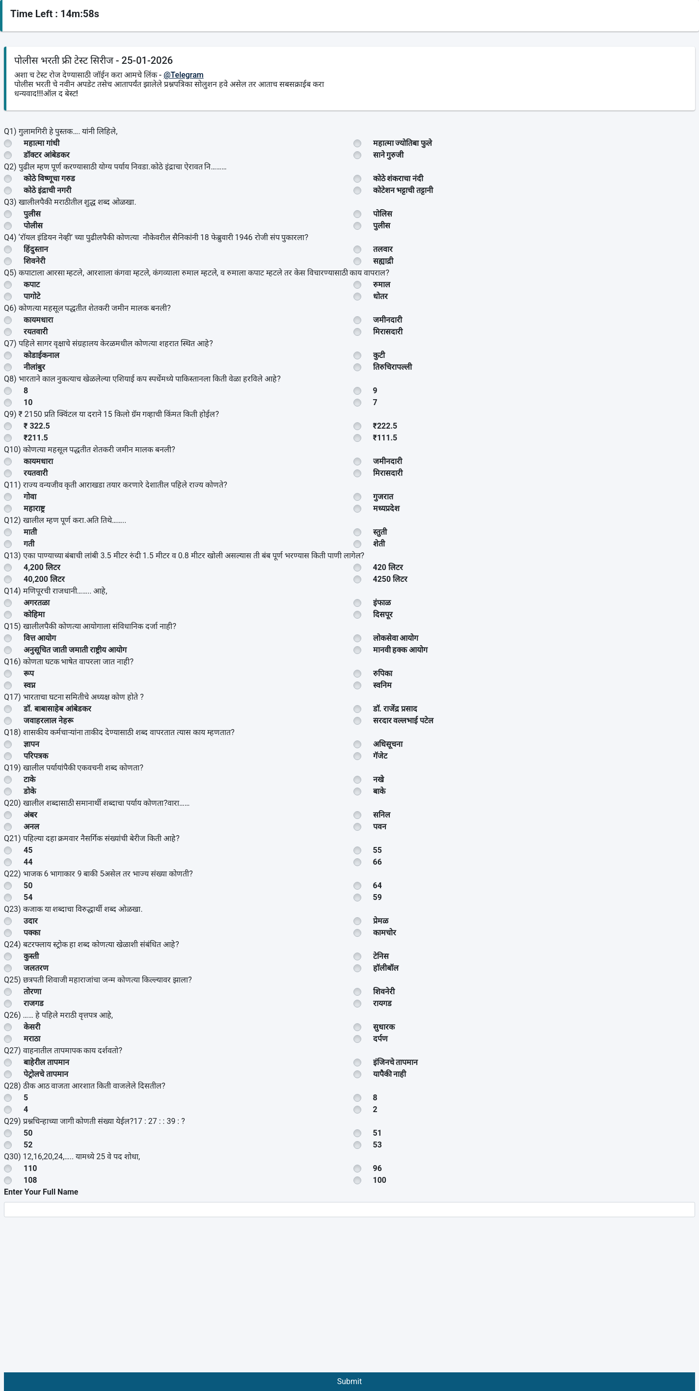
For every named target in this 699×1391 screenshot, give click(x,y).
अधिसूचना (388, 744)
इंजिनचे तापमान (395, 1062)
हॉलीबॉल (386, 968)
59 (377, 897)
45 (28, 850)
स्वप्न (29, 685)
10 (28, 402)
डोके (30, 791)
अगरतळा (37, 602)
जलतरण (36, 968)
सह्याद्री (383, 261)
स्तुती (380, 532)
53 (377, 1144)
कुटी (379, 355)
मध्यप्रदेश (386, 508)
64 (377, 885)
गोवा (30, 496)
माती (30, 532)
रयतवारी (36, 331)
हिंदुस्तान (36, 249)
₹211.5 (36, 437)
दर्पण (380, 1038)
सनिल (381, 814)
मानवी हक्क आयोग (400, 650)
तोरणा (32, 991)
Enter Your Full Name (41, 1192)
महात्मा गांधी (41, 143)
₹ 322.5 (37, 426)
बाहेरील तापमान (46, 1062)
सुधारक (384, 1027)
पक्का (32, 932)
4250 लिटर (390, 579)
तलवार (383, 249)
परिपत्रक (36, 756)
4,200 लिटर (42, 567)
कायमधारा (38, 320)
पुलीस (32, 213)
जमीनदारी (387, 320)
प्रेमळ (380, 921)
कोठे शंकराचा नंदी (398, 178)
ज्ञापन (31, 744)
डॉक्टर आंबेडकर (47, 155)
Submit (349, 1381)
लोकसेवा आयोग (396, 638)
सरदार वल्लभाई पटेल (403, 720)
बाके (379, 791)
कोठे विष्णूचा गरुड (49, 178)
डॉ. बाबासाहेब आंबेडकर (57, 708)
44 (28, 862)
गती (29, 543)
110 (30, 1168)
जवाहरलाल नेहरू (48, 720)
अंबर (30, 814)
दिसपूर (383, 614)
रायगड (382, 1003)
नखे (378, 779)
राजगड (34, 1003)
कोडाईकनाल (41, 355)
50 (28, 885)
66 (377, 862)
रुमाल (381, 284)
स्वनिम (382, 685)
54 (28, 897)
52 (28, 1144)
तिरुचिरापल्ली (392, 367)
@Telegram (183, 75)
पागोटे (32, 296)
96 (377, 1168)
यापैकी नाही (389, 1074)
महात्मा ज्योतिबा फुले (402, 143)
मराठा (32, 1038)
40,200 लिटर (44, 579)
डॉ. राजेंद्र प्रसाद (395, 708)
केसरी (32, 1027)
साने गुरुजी (388, 155)
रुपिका (382, 673)
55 (377, 850)
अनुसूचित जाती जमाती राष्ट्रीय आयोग (75, 650)
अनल (31, 826)
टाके (29, 779)
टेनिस (381, 956)
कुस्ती (31, 956)
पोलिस (382, 213)
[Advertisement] (349, 1298)
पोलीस (33, 225)
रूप (29, 673)
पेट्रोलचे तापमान (46, 1074)
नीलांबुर (34, 367)
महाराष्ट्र (34, 508)
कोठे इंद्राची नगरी (47, 190)
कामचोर (384, 932)
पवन (379, 826)
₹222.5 (385, 426)
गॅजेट (380, 756)
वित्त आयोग (40, 638)
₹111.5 (385, 437)
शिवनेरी (34, 261)
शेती (379, 543)
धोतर (380, 296)
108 (30, 1180)
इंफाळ (382, 602)
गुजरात (383, 496)
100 (380, 1180)
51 (377, 1133)
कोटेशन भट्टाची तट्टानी (403, 190)
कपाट (32, 284)
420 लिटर (388, 567)
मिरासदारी (388, 331)
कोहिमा (34, 614)
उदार (31, 921)
